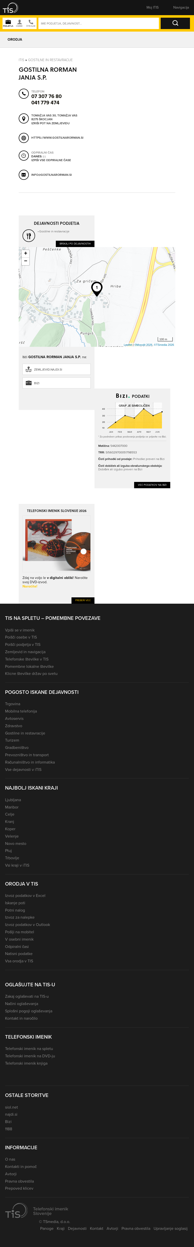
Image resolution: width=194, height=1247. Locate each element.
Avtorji (11, 1174)
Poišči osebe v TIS (21, 637)
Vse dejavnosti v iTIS (23, 769)
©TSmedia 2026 (164, 344)
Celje (9, 814)
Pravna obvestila (19, 1181)
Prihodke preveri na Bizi (149, 459)
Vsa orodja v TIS (19, 961)
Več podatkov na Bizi (152, 485)
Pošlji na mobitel (19, 932)
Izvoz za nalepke (20, 917)
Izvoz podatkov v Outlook (27, 924)
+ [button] (25, 254)
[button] (14, 7)
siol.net (11, 1107)
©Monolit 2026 (143, 344)
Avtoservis (14, 718)
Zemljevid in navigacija (25, 652)
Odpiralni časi (17, 946)
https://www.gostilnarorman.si (57, 137)
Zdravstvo (13, 726)
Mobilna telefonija (21, 711)
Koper (10, 829)
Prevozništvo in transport (27, 755)
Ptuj (8, 850)
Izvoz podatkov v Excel (25, 895)
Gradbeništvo (17, 747)
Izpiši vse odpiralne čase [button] (51, 160)
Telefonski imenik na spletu (29, 1049)
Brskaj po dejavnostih (75, 244)
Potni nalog (15, 910)
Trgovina (12, 704)
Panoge (47, 1228)
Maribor (11, 807)
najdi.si (11, 1114)
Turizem (12, 740)
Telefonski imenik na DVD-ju (30, 1056)
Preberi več (83, 600)
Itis (21, 59)
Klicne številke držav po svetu (31, 673)
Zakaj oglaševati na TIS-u (27, 996)
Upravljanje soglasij (171, 1228)
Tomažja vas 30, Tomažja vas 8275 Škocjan (54, 117)
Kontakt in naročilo (21, 1018)
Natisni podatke (19, 954)
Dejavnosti (77, 1228)
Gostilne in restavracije (50, 59)
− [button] (25, 261)
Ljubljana (13, 800)
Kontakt (96, 1228)
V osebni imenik (19, 939)
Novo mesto (15, 843)
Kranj (9, 821)
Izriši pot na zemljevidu (50, 123)
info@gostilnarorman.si (51, 175)
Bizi (36, 383)
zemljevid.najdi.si (48, 369)
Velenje (12, 836)
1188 (8, 1129)
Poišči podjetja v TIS (22, 644)
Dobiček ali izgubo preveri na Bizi (120, 469)
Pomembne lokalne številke (29, 666)
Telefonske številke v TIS (26, 659)
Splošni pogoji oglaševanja (28, 1011)
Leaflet (128, 344)
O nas (10, 1159)
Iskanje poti (15, 903)
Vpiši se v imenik (20, 630)
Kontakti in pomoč (21, 1166)
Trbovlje (12, 858)
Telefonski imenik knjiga (26, 1063)
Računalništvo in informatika (30, 762)
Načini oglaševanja (21, 1004)
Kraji (61, 1228)
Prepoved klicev (19, 1188)
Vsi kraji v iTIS (17, 865)
